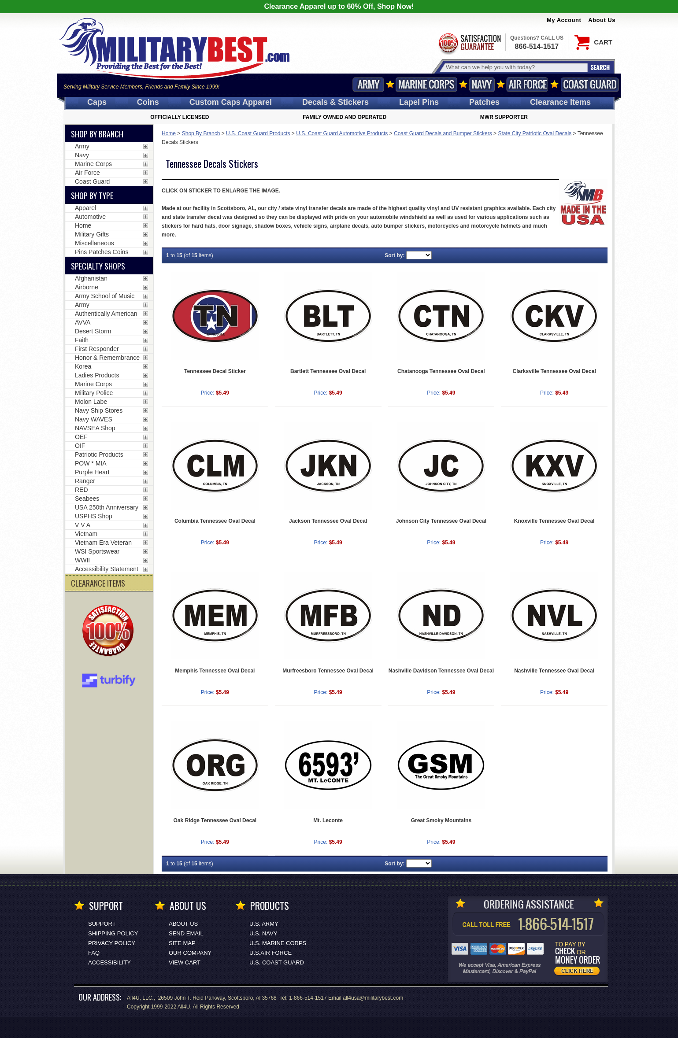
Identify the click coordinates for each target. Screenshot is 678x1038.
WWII (82, 560)
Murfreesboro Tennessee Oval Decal (328, 671)
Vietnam (86, 533)
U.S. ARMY (263, 923)
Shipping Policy (113, 933)
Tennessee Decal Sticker (215, 371)
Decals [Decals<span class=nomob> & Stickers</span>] (335, 102)
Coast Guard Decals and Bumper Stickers (443, 133)
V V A (82, 524)
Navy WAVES (93, 419)
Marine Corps (426, 84)
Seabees (87, 498)
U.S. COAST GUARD (276, 962)
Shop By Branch (201, 133)
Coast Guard (589, 84)
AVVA (82, 322)
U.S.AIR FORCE (270, 952)
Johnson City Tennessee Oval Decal (441, 521)
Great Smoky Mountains (441, 820)
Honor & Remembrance (107, 357)
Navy (482, 84)
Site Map (182, 943)
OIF (80, 445)
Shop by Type (92, 195)
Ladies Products (97, 375)
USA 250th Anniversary (106, 507)
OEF (81, 436)
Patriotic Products (99, 454)
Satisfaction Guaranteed (469, 43)
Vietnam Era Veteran (103, 542)
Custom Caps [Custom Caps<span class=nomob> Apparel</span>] (230, 102)
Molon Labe (91, 401)
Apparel (85, 207)
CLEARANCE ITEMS (98, 583)
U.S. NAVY (263, 933)
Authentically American (106, 313)
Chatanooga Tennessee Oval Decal (441, 371)
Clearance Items (560, 102)
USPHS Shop (93, 516)
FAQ (94, 952)
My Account (564, 20)
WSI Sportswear (97, 551)
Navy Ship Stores (98, 410)
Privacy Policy (111, 943)
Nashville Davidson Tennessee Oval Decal (441, 671)
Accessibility (109, 962)
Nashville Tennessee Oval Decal (554, 671)
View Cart (184, 962)
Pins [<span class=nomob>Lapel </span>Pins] (419, 102)
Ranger (85, 480)
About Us (601, 20)
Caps (97, 102)
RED (81, 489)
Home (169, 133)
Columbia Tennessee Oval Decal (215, 521)
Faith (82, 340)
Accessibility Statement (106, 569)
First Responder (97, 348)
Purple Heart (92, 472)
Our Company (190, 952)
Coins (148, 102)
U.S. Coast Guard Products (258, 133)
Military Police (94, 392)
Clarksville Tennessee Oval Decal (554, 371)
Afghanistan (91, 278)
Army (368, 84)
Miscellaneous (94, 243)
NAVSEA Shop (95, 428)
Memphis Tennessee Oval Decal (215, 671)
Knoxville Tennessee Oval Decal (554, 521)
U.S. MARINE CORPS (277, 943)
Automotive (90, 216)
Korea (83, 366)
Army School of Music (104, 295)
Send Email (186, 933)
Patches (484, 102)
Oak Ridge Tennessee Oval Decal (215, 820)
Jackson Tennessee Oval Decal (328, 521)
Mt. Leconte (328, 820)
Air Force (527, 84)
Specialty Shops (98, 266)
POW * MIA (91, 463)
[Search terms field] (515, 67)
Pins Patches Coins (101, 251)
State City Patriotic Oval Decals (534, 133)
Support (102, 923)
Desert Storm (93, 331)
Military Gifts (92, 234)
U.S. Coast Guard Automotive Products (342, 133)
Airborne (86, 287)
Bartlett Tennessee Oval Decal (328, 371)
